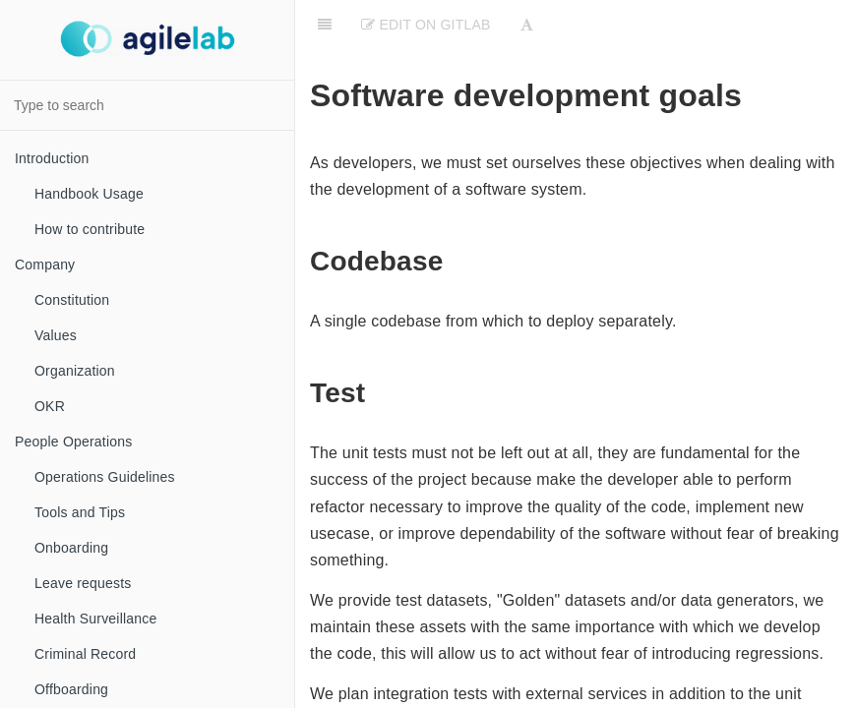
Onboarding (71, 548)
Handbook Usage (89, 194)
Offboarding (71, 689)
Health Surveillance (95, 618)
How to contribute (89, 229)
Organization (74, 371)
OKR (49, 406)
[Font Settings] (527, 24)
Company (45, 264)
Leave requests (83, 583)
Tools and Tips (79, 512)
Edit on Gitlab (425, 24)
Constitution (71, 300)
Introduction (52, 158)
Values (55, 335)
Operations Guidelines (104, 477)
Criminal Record (85, 654)
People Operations (73, 441)
